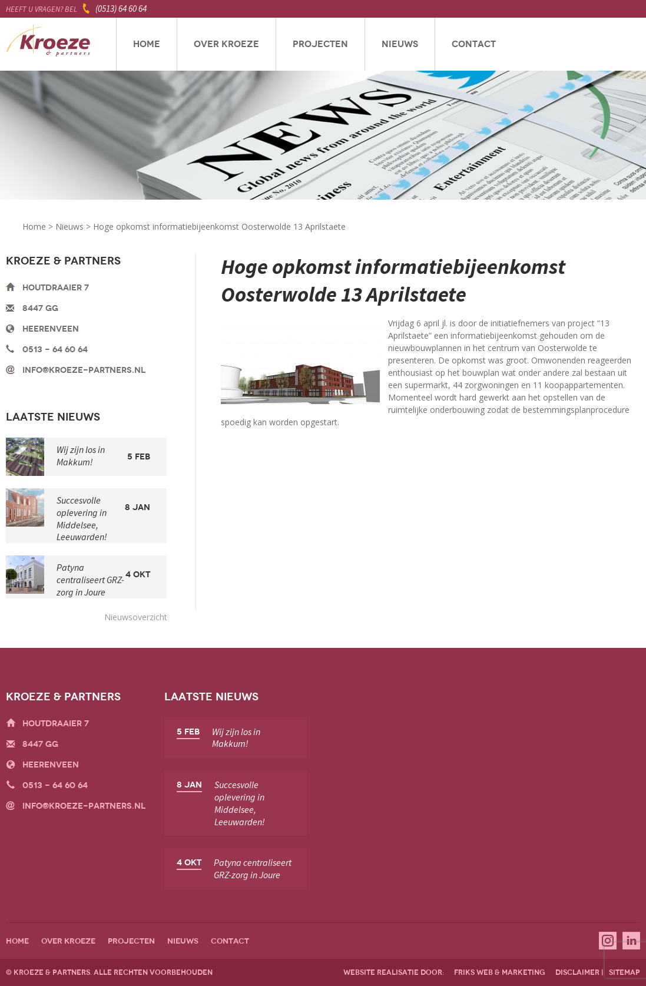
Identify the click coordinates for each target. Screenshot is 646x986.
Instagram (608, 940)
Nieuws (400, 44)
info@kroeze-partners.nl (83, 370)
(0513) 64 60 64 (121, 8)
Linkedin (631, 940)
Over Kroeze (226, 44)
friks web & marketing (499, 972)
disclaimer (577, 972)
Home (146, 44)
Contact (474, 44)
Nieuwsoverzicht (135, 617)
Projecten (320, 44)
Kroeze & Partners (48, 44)
